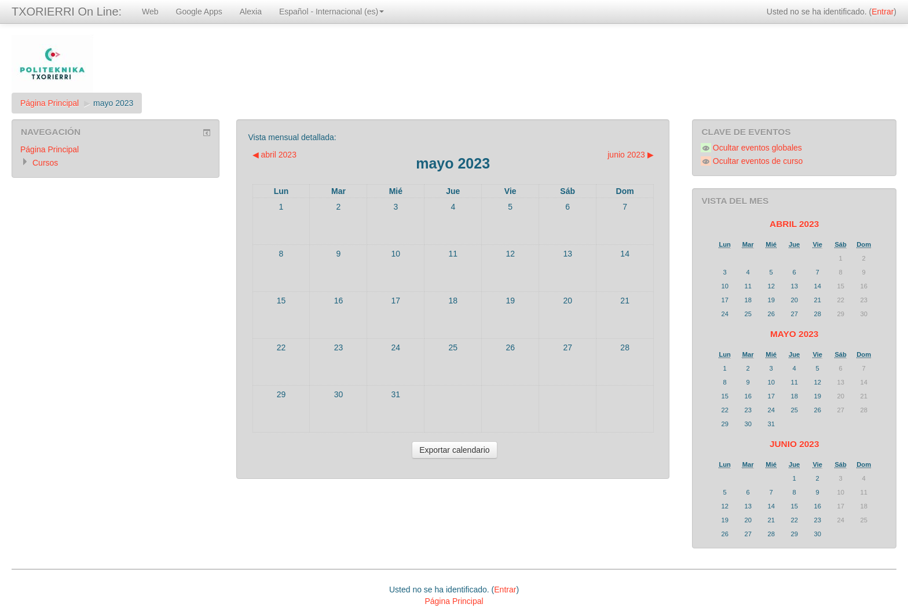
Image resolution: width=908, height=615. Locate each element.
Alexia (251, 11)
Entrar (883, 11)
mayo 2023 (113, 103)
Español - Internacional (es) (331, 11)
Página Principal (49, 103)
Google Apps (199, 11)
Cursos (45, 162)
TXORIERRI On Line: (67, 11)
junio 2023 (794, 444)
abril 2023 (794, 224)
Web (150, 11)
